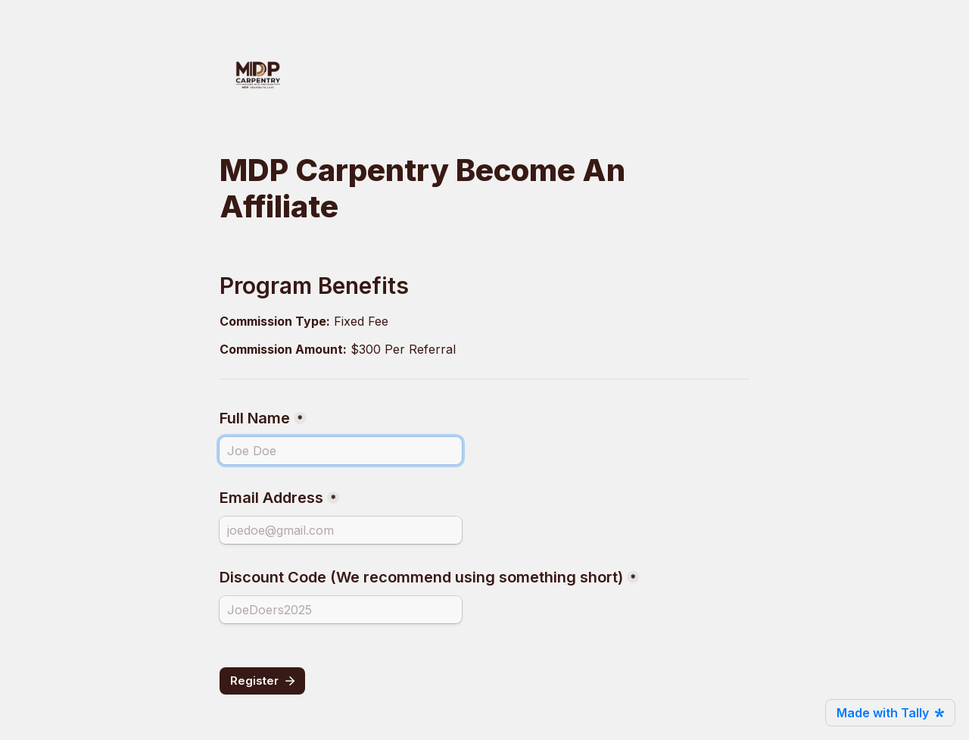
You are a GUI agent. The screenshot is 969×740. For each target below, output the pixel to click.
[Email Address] (341, 530)
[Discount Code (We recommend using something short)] (341, 609)
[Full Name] (341, 450)
